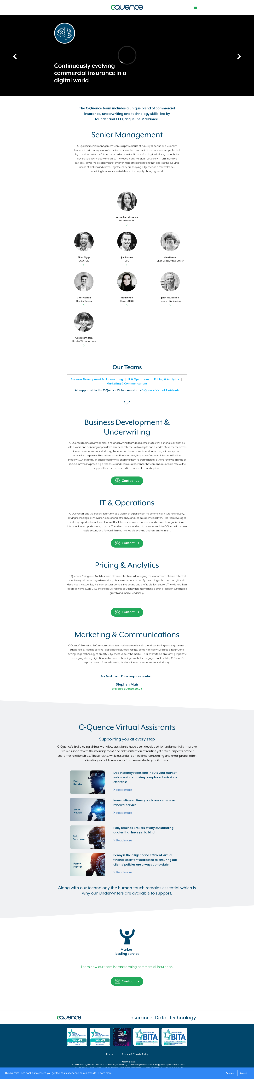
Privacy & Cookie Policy (135, 1054)
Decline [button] (229, 1073)
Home (109, 1054)
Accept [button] (243, 1073)
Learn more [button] (105, 1073)
